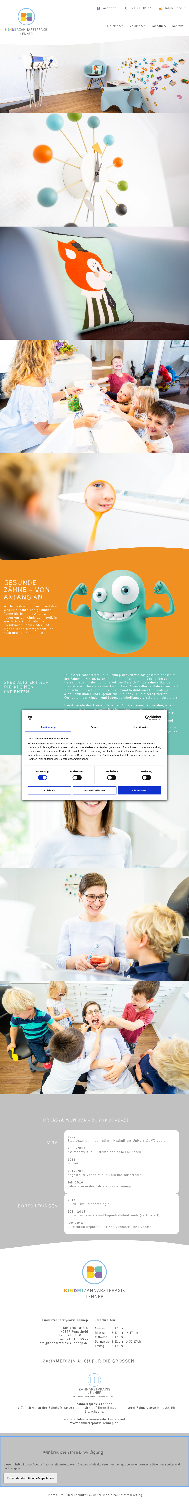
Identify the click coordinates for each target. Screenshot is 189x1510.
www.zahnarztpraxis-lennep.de (94, 1423)
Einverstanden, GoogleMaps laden (30, 1478)
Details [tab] (94, 727)
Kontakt (177, 26)
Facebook (108, 8)
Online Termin (175, 8)
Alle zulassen (139, 790)
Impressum (55, 1495)
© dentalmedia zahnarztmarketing (115, 1495)
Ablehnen (49, 790)
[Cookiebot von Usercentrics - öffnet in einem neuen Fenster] (147, 717)
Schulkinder (137, 26)
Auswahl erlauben (94, 790)
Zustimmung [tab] (48, 727)
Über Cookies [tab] (141, 727)
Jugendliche (158, 26)
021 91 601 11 (141, 8)
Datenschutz (76, 1495)
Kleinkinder (115, 26)
